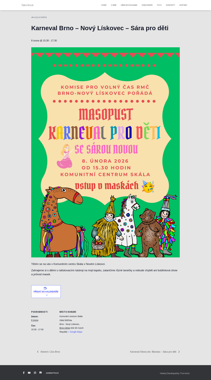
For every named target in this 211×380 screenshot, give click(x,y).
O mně (113, 5)
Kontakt (183, 5)
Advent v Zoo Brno (50, 352)
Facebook (24, 373)
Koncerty (170, 5)
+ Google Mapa (75, 332)
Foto (159, 5)
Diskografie (147, 5)
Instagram (34, 373)
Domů (104, 5)
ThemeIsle (184, 373)
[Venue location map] (103, 323)
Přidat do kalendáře (46, 291)
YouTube (29, 373)
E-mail (40, 372)
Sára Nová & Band (129, 5)
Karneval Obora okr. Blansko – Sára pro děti (153, 352)
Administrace (52, 373)
